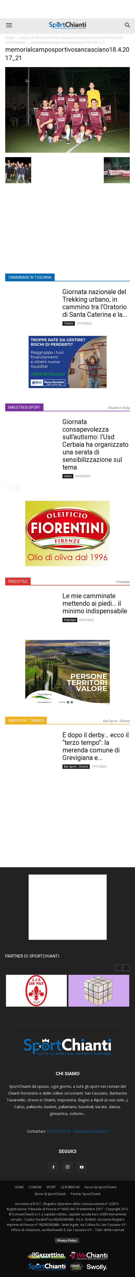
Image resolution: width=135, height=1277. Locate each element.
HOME (19, 1187)
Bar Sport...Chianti (116, 721)
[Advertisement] (67, 9)
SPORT (51, 1187)
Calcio (68, 476)
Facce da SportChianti (101, 1187)
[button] (9, 25)
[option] (36, 993)
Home (9, 37)
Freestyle (123, 582)
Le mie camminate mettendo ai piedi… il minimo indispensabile (94, 603)
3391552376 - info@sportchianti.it (77, 1131)
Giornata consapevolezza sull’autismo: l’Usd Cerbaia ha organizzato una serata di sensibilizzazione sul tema (95, 444)
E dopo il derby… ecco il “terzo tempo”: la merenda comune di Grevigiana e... (95, 746)
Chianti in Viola (119, 408)
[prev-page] (8, 487)
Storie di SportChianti (50, 1194)
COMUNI (35, 1187)
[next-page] (17, 487)
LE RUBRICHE (70, 1187)
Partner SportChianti (86, 1194)
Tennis (68, 323)
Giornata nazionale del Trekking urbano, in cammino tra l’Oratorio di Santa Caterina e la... (94, 303)
